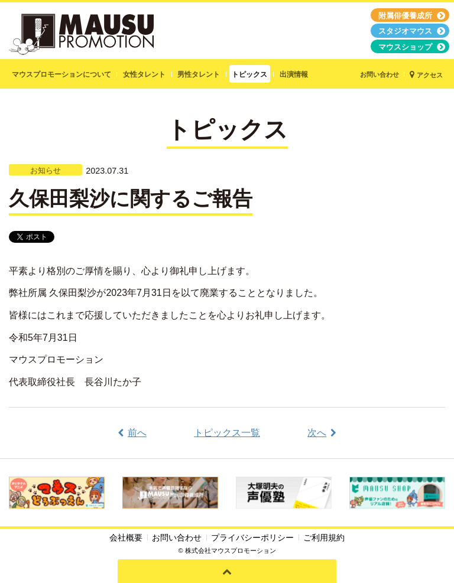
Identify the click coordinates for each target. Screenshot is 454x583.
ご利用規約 (324, 537)
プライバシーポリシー (252, 537)
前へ (137, 433)
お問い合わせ (177, 537)
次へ (316, 433)
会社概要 (125, 537)
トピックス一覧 (227, 433)
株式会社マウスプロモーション (230, 550)
